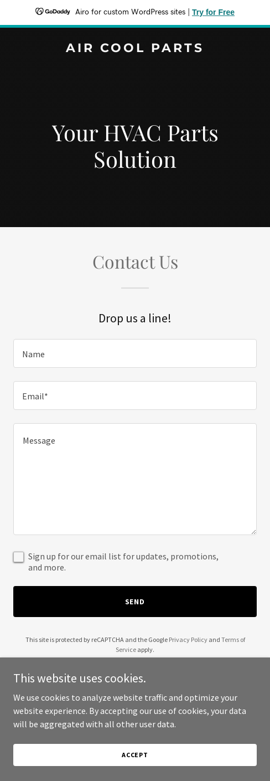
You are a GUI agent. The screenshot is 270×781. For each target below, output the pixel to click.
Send (135, 602)
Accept (135, 755)
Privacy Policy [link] (188, 639)
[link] (135, 48)
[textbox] (135, 353)
